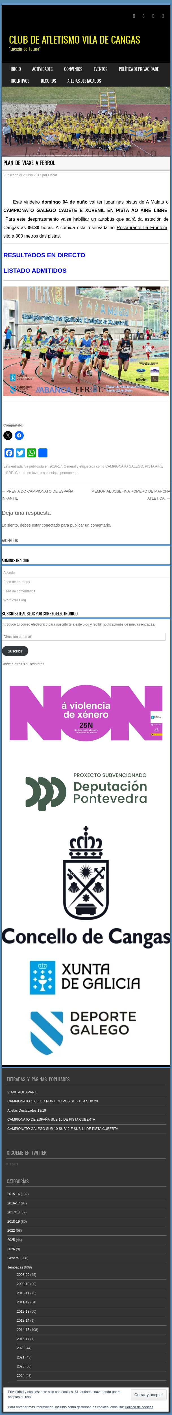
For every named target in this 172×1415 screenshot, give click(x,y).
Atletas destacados (84, 81)
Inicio (16, 69)
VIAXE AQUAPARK (22, 1092)
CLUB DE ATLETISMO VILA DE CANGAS (74, 40)
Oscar (52, 175)
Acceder (9, 573)
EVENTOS (101, 69)
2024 (21, 1376)
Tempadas (15, 1267)
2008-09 (23, 1275)
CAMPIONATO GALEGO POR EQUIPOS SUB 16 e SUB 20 (52, 1101)
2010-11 (23, 1293)
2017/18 (13, 1212)
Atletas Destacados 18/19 (26, 1110)
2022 (11, 1231)
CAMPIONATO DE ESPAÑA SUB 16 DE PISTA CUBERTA (51, 1119)
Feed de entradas (16, 582)
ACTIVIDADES (42, 69)
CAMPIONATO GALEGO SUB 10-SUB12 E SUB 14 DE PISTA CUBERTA (62, 1129)
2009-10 (23, 1284)
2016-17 (55, 466)
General (70, 466)
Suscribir (15, 651)
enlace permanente (64, 473)
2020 (21, 1348)
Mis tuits (12, 1164)
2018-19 (13, 1222)
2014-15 (23, 1330)
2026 (11, 1249)
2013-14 (23, 1321)
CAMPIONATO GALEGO (124, 466)
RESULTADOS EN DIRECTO (44, 255)
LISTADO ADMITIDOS (35, 270)
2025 (11, 1240)
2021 (21, 1357)
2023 (21, 1366)
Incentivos (20, 81)
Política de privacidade (139, 69)
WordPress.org (14, 600)
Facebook (10, 541)
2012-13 (23, 1312)
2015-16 (13, 1194)
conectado (51, 525)
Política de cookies (139, 1407)
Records (48, 81)
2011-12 (23, 1302)
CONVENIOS (73, 69)
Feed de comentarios (19, 591)
